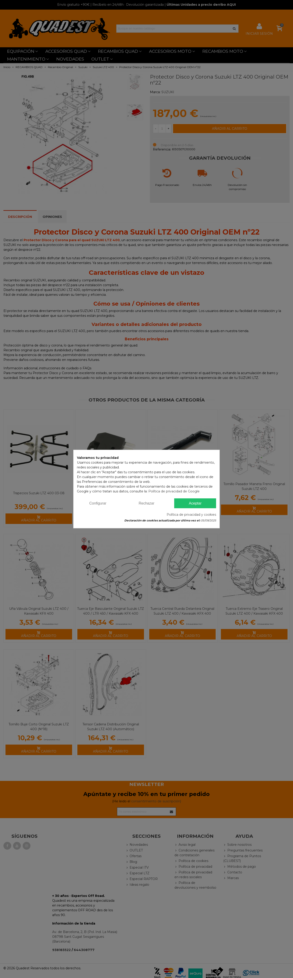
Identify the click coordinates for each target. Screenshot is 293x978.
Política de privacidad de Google (174, 491)
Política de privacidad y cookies (191, 515)
